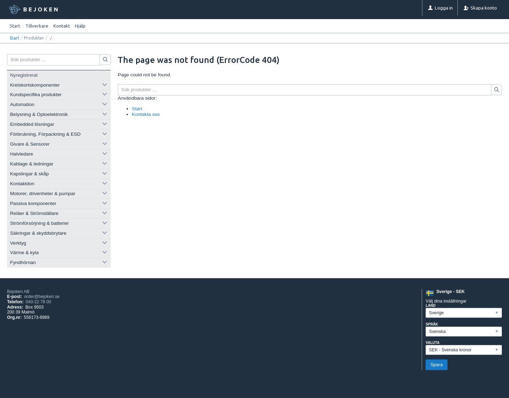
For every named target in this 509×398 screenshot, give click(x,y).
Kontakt (61, 26)
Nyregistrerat (24, 75)
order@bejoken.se (41, 296)
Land (430, 306)
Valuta (432, 343)
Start (15, 26)
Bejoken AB (18, 291)
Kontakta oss (146, 114)
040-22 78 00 (38, 301)
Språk (432, 324)
